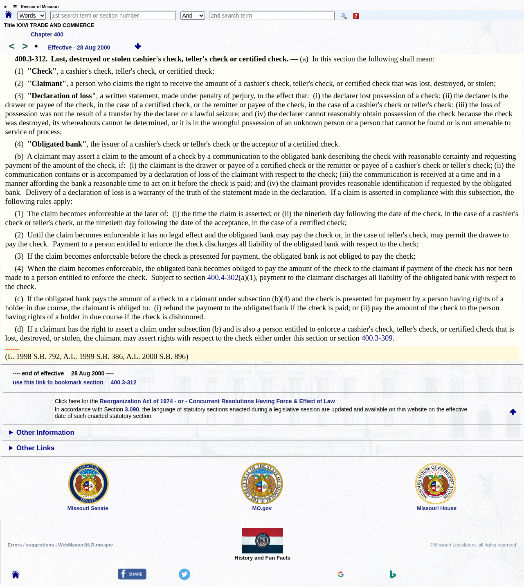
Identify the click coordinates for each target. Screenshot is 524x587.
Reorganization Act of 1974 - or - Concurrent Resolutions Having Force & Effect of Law (217, 401)
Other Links (35, 448)
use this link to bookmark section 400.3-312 (75, 382)
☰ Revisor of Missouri (34, 7)
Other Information (45, 432)
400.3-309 (376, 338)
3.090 (132, 409)
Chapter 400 (47, 34)
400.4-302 (222, 277)
